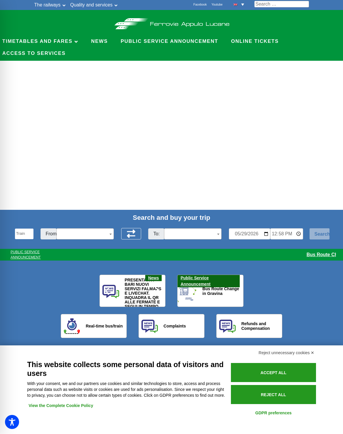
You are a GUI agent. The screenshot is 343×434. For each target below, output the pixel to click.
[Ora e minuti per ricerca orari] (286, 233)
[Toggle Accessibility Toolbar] (12, 422)
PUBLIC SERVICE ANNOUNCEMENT (26, 254)
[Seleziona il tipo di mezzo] (24, 234)
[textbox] (85, 234)
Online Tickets (255, 41)
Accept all (273, 372)
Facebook (200, 4)
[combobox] (85, 233)
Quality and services (91, 4)
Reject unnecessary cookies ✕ (286, 352)
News (99, 41)
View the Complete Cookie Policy (61, 405)
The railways (47, 4)
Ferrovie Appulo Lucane (171, 22)
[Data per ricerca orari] (249, 233)
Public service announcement (169, 41)
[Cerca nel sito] (281, 4)
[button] (238, 4)
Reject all (273, 394)
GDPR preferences (273, 413)
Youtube (217, 4)
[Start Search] (320, 233)
